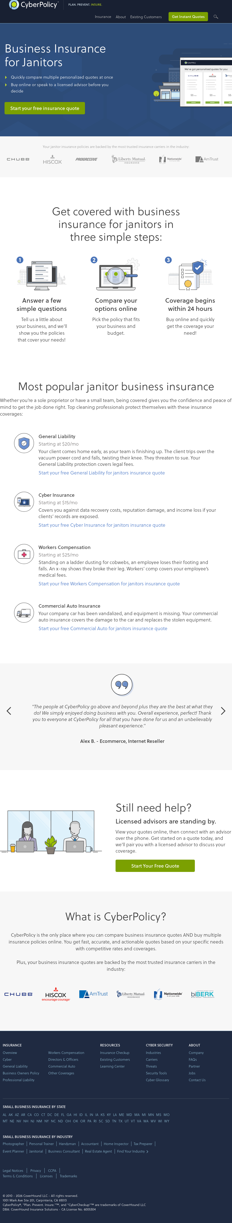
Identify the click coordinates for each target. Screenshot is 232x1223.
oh (68, 1120)
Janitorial (36, 1151)
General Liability (15, 1066)
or (82, 1120)
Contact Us (197, 1079)
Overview (10, 1052)
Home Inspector (116, 1143)
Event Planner (13, 1151)
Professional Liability (18, 1079)
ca (29, 1114)
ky (109, 1114)
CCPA (52, 1170)
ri (95, 1120)
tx (120, 1120)
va (139, 1120)
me (121, 1114)
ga (69, 1114)
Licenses (46, 1175)
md (129, 1114)
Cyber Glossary (157, 1079)
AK (11, 1114)
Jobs (192, 1073)
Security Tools (156, 1073)
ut (127, 1120)
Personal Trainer (41, 1143)
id (81, 1114)
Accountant (90, 1143)
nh (25, 1120)
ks (103, 1114)
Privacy (35, 1170)
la (115, 1114)
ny (46, 1120)
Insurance (103, 16)
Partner (194, 1066)
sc (101, 1120)
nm (39, 1120)
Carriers (152, 1059)
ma (137, 1114)
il (86, 1114)
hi (75, 1114)
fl (62, 1114)
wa (145, 1120)
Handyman (67, 1143)
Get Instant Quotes (188, 16)
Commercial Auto (61, 1066)
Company (196, 1052)
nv (19, 1120)
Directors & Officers (63, 1059)
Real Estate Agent (98, 1151)
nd (60, 1120)
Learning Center (112, 1066)
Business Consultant (64, 1151)
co (36, 1114)
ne (12, 1120)
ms (158, 1114)
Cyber (7, 1059)
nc (53, 1120)
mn (151, 1114)
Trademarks (68, 1175)
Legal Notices (13, 1170)
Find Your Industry (131, 1151)
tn (114, 1120)
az (17, 1114)
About (121, 16)
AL (4, 1114)
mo (167, 1114)
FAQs (193, 1059)
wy (166, 1120)
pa (89, 1120)
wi (160, 1120)
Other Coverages (61, 1073)
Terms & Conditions (18, 1175)
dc (49, 1114)
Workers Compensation (66, 1052)
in (91, 1114)
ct (43, 1114)
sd (107, 1120)
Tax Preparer (143, 1143)
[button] (105, 18)
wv (153, 1120)
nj (32, 1120)
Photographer (13, 1143)
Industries (153, 1052)
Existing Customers (146, 16)
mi (144, 1114)
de (56, 1114)
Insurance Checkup (114, 1052)
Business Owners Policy (21, 1073)
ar (23, 1114)
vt (133, 1120)
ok (75, 1120)
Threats (151, 1066)
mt (5, 1120)
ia (96, 1114)
